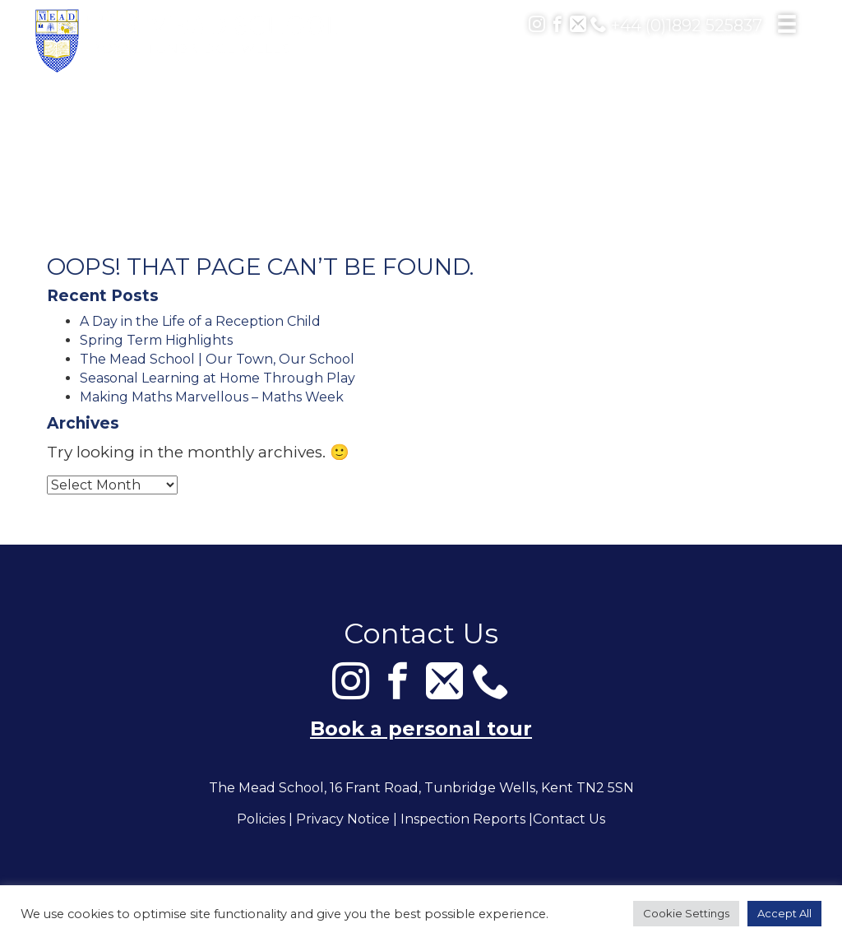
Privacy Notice (343, 820)
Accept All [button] (784, 913)
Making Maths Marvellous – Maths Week (212, 397)
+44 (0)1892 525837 (676, 25)
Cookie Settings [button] (686, 913)
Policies (261, 820)
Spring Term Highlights (156, 340)
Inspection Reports (462, 820)
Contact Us (569, 820)
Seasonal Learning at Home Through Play (217, 378)
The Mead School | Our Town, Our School (217, 359)
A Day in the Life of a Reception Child (200, 321)
